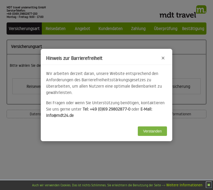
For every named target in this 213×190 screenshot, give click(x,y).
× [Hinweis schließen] (163, 57)
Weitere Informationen (184, 185)
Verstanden (152, 131)
